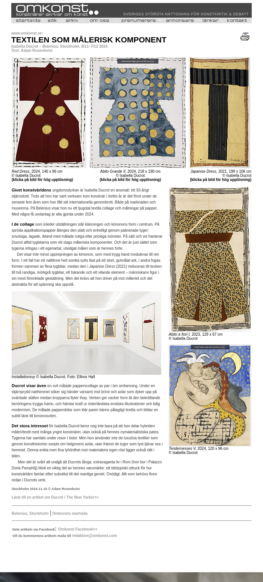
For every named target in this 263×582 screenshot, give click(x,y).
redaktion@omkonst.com (94, 536)
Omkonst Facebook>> (77, 529)
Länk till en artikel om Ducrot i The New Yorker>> (55, 497)
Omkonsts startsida (69, 513)
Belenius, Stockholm (30, 513)
